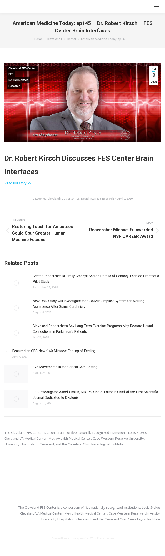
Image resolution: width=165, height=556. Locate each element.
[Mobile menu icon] (156, 6)
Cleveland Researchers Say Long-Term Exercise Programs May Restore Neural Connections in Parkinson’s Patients (93, 329)
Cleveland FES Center (22, 68)
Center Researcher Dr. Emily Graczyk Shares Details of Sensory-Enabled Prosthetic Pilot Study (96, 279)
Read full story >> (17, 183)
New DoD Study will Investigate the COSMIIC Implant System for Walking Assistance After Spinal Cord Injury (88, 304)
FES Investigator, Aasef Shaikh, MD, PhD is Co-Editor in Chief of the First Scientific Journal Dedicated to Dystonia (95, 395)
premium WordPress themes (96, 538)
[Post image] (16, 283)
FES (10, 74)
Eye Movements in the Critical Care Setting (65, 367)
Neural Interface (18, 80)
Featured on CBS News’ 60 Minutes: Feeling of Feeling (53, 351)
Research (14, 86)
